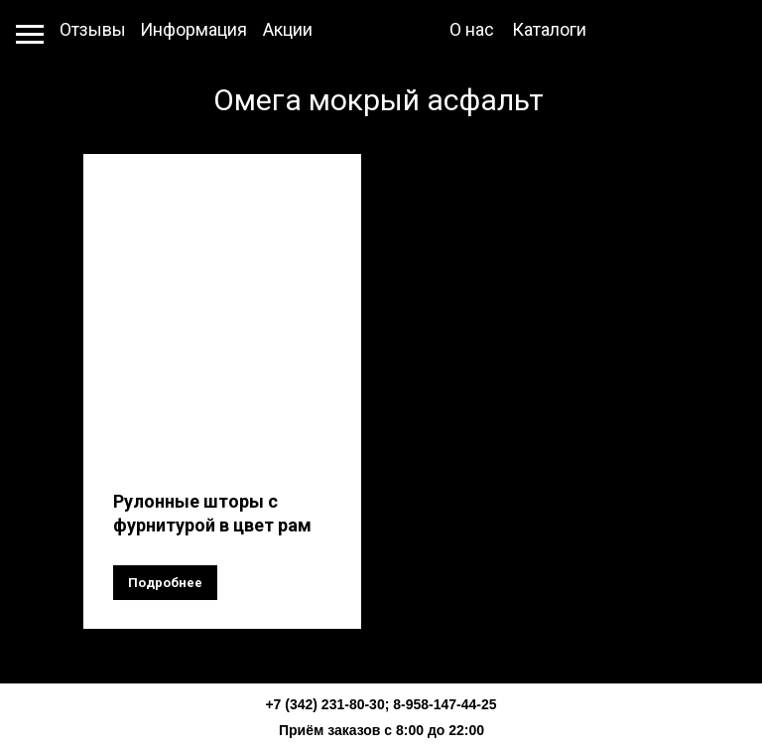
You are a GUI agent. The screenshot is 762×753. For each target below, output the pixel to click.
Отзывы (93, 29)
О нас (471, 29)
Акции (288, 29)
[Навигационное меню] (30, 35)
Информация (193, 29)
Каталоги (549, 29)
